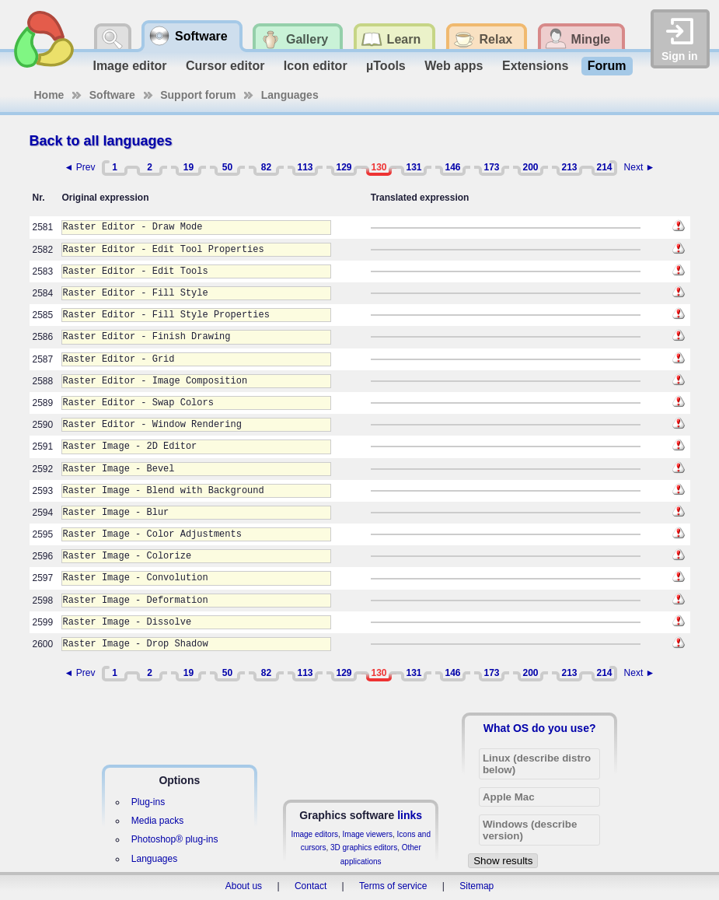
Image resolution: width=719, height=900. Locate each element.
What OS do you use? (539, 728)
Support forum (198, 95)
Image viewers (368, 834)
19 (188, 167)
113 (304, 167)
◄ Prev (80, 167)
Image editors (314, 834)
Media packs (157, 820)
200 (530, 167)
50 (227, 167)
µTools (386, 65)
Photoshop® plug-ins (174, 839)
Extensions (535, 65)
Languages (290, 95)
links (409, 815)
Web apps (453, 65)
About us (243, 886)
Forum (607, 65)
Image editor (129, 65)
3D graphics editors (363, 847)
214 (604, 167)
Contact (310, 886)
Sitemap (476, 886)
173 (491, 167)
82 (266, 167)
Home (49, 95)
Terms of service (393, 886)
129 (343, 167)
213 (569, 167)
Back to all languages (101, 141)
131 (413, 167)
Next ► (639, 167)
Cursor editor (225, 65)
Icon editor (315, 65)
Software (112, 95)
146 (452, 167)
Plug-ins (148, 802)
